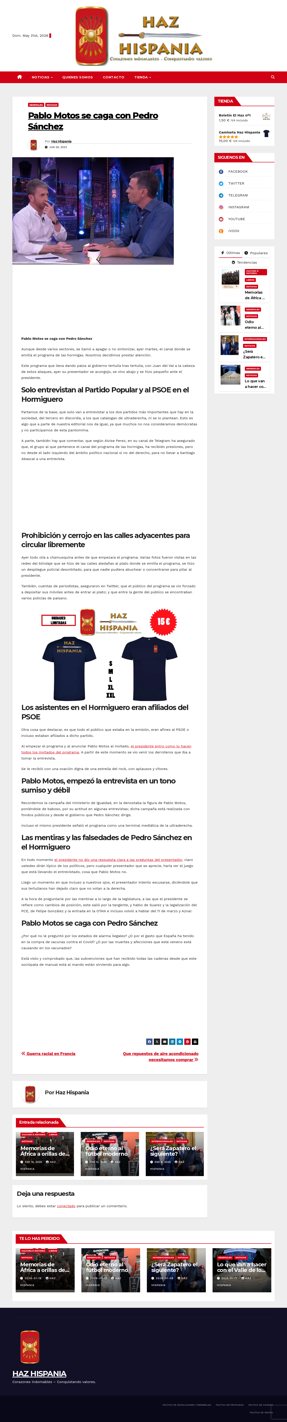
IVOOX (229, 231)
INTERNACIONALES (162, 1141)
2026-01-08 (165, 1278)
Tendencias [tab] (244, 262)
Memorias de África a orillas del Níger (43, 1154)
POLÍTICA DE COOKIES (260, 1405)
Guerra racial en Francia (48, 1053)
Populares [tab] (256, 253)
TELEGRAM (233, 195)
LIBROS (53, 1134)
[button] (273, 77)
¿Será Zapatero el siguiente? (173, 1151)
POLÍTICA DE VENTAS (261, 1412)
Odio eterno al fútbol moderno (106, 1151)
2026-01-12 (99, 1278)
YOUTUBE (232, 219)
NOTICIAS (41, 77)
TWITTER (231, 183)
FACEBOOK (233, 171)
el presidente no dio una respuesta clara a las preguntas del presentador (118, 860)
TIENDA (141, 77)
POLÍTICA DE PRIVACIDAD (230, 1405)
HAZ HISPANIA (39, 1373)
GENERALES (36, 104)
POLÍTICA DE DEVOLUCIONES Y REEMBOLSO (187, 1405)
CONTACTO (113, 77)
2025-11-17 (229, 1278)
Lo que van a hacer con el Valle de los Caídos (241, 1270)
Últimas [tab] (230, 253)
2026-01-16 (34, 1278)
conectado (66, 1206)
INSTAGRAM (234, 207)
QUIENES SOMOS (77, 77)
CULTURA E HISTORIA (33, 1134)
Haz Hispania (61, 141)
